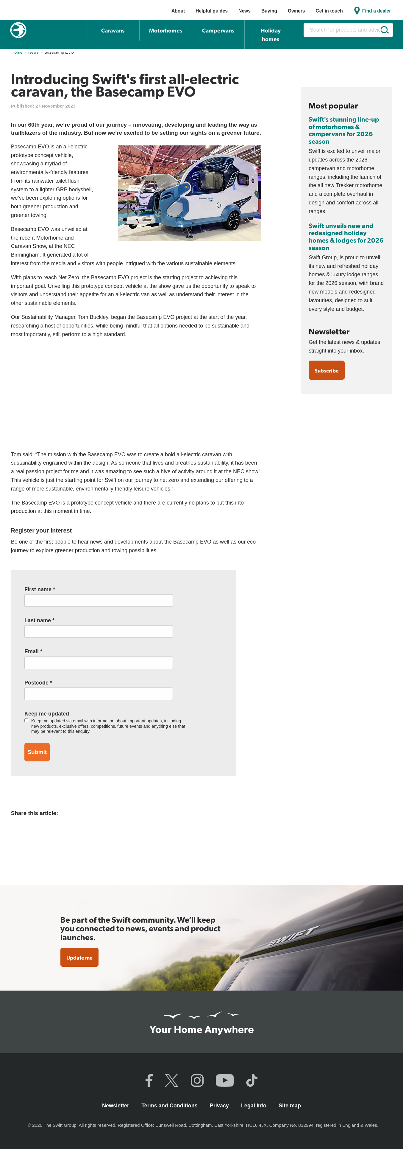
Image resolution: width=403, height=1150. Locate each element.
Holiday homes (271, 34)
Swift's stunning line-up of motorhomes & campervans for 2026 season (344, 130)
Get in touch (329, 10)
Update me (81, 957)
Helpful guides (212, 10)
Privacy (220, 1106)
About (178, 10)
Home (16, 52)
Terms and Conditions (170, 1106)
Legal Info (254, 1106)
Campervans (218, 30)
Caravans (113, 30)
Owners (296, 10)
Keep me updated (46, 714)
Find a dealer (376, 10)
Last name (39, 620)
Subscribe (328, 371)
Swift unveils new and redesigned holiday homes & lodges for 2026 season (346, 236)
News (244, 10)
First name (39, 589)
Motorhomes (165, 30)
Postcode (38, 683)
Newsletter (116, 1106)
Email (33, 651)
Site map (290, 1106)
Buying (269, 10)
